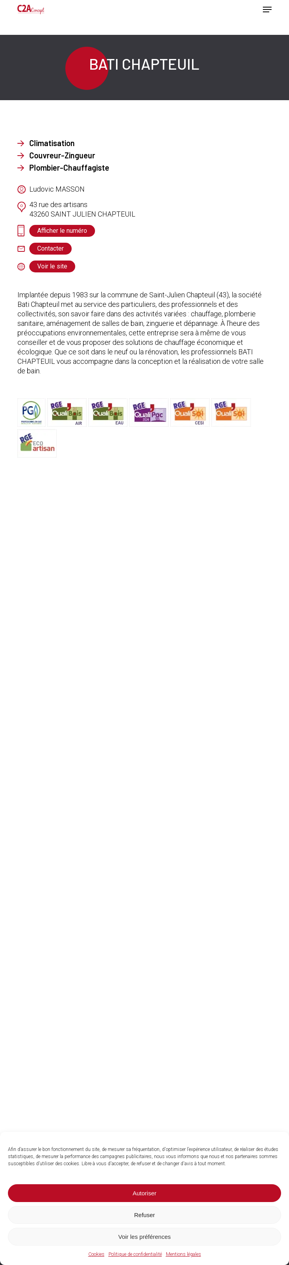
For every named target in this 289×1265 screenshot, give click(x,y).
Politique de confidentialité (135, 1254)
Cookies (96, 1254)
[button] (267, 9)
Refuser (144, 1215)
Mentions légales (183, 1254)
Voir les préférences (144, 1236)
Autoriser (144, 1193)
